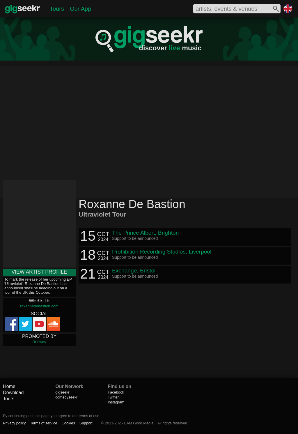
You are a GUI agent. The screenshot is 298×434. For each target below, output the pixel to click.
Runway (39, 342)
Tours (57, 9)
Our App (80, 9)
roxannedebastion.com (39, 306)
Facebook (116, 392)
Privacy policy (14, 423)
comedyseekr (66, 397)
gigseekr (62, 392)
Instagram (116, 402)
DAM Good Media (138, 423)
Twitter (113, 397)
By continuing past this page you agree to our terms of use (51, 416)
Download (13, 392)
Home (9, 386)
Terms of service (43, 423)
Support (86, 423)
